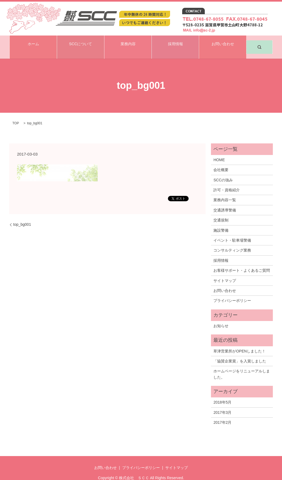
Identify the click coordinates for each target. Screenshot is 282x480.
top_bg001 (22, 215)
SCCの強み (223, 170)
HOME (219, 150)
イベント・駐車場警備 (232, 230)
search (259, 42)
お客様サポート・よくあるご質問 (241, 261)
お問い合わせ (222, 42)
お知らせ (220, 316)
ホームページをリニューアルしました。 (241, 364)
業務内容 (128, 42)
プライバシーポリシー (232, 291)
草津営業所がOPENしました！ (239, 341)
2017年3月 (222, 403)
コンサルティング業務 (232, 241)
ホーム (33, 42)
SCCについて (80, 42)
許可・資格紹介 (226, 180)
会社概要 (220, 160)
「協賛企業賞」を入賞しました (239, 351)
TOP (15, 114)
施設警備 (220, 220)
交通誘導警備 (224, 200)
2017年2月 (222, 413)
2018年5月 (222, 393)
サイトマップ (224, 271)
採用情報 (175, 42)
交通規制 (220, 211)
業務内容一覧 (224, 190)
